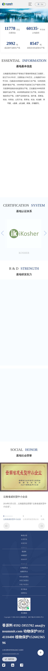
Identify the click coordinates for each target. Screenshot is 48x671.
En (42, 4)
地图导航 (9, 659)
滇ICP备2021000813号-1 (36, 617)
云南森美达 (24, 18)
